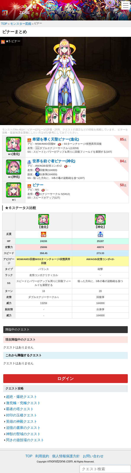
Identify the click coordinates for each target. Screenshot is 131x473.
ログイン (65, 376)
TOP (34, 445)
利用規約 (46, 445)
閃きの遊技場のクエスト (21, 430)
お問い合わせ (88, 445)
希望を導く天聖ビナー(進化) (51, 138)
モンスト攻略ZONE (24, 10)
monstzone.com (61, 449)
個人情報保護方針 (66, 445)
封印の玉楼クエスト (18, 409)
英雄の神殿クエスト (18, 414)
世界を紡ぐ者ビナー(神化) (50, 160)
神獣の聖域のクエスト (20, 424)
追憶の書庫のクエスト (20, 419)
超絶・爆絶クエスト (18, 393)
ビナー (37, 183)
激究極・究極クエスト (20, 398)
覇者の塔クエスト (17, 403)
